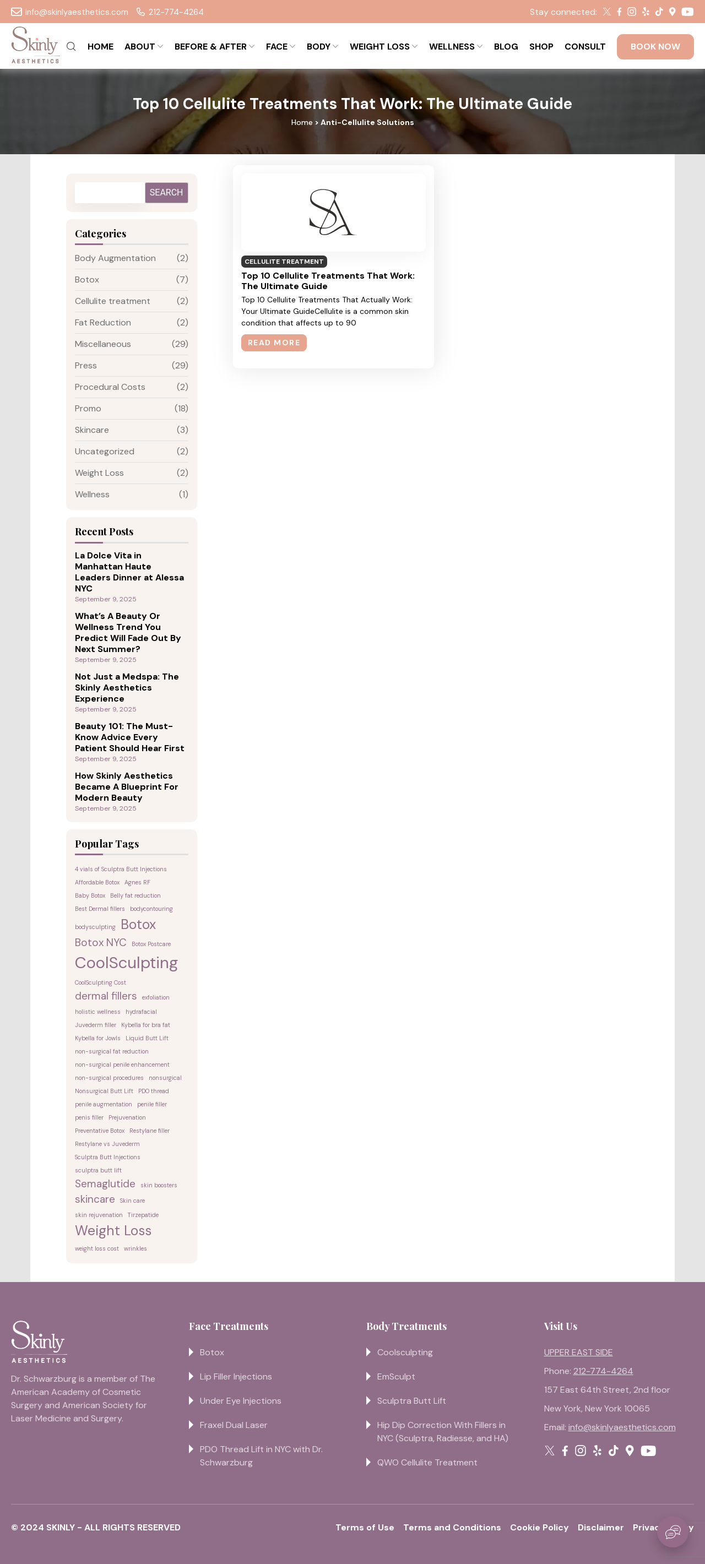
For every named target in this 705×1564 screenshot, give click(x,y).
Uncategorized (104, 451)
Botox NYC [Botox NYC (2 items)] (101, 942)
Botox (87, 279)
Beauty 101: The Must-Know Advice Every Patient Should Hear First (130, 737)
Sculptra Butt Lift (411, 1400)
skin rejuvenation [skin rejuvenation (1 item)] (99, 1215)
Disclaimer (601, 1527)
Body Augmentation (115, 258)
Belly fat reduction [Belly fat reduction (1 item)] (135, 895)
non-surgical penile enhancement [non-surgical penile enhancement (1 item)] (122, 1064)
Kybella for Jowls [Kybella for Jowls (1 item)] (98, 1038)
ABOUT (139, 46)
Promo (88, 408)
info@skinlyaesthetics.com (69, 12)
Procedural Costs (110, 387)
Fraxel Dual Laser (234, 1425)
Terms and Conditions (452, 1527)
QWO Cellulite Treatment (427, 1462)
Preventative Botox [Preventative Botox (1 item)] (99, 1130)
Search (166, 192)
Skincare (92, 430)
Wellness (92, 494)
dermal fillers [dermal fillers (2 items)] (106, 996)
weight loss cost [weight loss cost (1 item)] (97, 1248)
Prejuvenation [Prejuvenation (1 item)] (127, 1117)
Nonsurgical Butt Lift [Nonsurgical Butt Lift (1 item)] (104, 1091)
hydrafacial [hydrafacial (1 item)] (141, 1011)
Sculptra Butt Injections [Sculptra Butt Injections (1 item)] (107, 1157)
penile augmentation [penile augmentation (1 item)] (103, 1104)
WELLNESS (452, 46)
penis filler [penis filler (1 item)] (89, 1117)
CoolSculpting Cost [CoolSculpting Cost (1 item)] (100, 982)
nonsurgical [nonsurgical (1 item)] (165, 1078)
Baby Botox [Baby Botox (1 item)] (90, 895)
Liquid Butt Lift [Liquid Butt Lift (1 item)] (147, 1038)
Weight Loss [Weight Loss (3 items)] (113, 1231)
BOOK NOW (655, 46)
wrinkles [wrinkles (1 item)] (135, 1248)
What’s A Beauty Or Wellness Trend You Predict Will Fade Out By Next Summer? (128, 633)
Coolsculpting (405, 1352)
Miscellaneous (103, 344)
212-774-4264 (170, 12)
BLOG (506, 46)
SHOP (541, 46)
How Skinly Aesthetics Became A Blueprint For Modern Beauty (126, 786)
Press (86, 365)
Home (302, 122)
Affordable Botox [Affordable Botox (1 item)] (97, 882)
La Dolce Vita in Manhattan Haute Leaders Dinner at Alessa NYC (129, 572)
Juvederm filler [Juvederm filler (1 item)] (95, 1025)
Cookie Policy (539, 1527)
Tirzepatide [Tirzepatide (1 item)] (143, 1215)
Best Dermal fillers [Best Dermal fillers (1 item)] (100, 909)
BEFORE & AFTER (211, 46)
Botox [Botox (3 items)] (138, 924)
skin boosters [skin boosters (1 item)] (158, 1185)
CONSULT (585, 46)
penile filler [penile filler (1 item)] (152, 1104)
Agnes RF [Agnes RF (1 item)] (137, 882)
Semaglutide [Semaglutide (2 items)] (105, 1184)
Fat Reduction (103, 322)
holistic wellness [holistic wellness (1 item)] (98, 1011)
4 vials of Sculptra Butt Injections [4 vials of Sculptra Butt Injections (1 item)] (121, 869)
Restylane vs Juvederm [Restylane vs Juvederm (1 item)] (107, 1144)
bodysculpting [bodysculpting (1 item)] (95, 927)
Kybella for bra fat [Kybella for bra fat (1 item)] (145, 1025)
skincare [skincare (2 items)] (95, 1199)
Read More (274, 342)
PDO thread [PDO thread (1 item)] (153, 1091)
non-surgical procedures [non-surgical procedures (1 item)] (109, 1078)
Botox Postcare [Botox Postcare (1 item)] (151, 944)
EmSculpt (396, 1376)
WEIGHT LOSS (380, 46)
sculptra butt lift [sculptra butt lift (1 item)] (98, 1170)
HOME (100, 46)
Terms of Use (364, 1527)
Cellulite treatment (112, 301)
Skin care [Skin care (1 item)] (132, 1200)
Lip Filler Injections (236, 1376)
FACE (277, 46)
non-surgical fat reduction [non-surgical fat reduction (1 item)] (112, 1051)
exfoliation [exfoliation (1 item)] (156, 997)
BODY (318, 46)
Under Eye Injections (240, 1400)
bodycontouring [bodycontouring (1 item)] (151, 909)
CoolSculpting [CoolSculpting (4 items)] (126, 962)
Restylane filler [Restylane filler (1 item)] (149, 1130)
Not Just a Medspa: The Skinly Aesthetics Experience (127, 687)
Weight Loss (99, 473)
